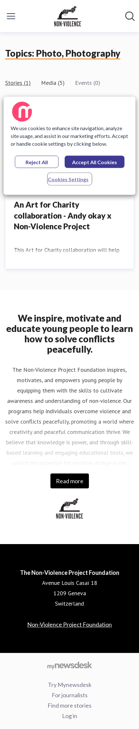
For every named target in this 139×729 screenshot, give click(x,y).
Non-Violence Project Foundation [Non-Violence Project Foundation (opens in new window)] (69, 624)
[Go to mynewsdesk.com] (69, 665)
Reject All (37, 162)
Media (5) (53, 82)
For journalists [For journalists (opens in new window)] (70, 695)
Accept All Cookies (94, 162)
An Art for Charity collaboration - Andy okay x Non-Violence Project (63, 215)
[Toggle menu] (11, 16)
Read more (69, 480)
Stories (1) (18, 82)
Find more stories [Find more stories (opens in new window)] (69, 705)
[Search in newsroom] (130, 16)
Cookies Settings (68, 179)
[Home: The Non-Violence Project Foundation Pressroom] (67, 16)
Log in (69, 715)
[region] (70, 146)
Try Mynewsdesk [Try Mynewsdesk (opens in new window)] (69, 684)
